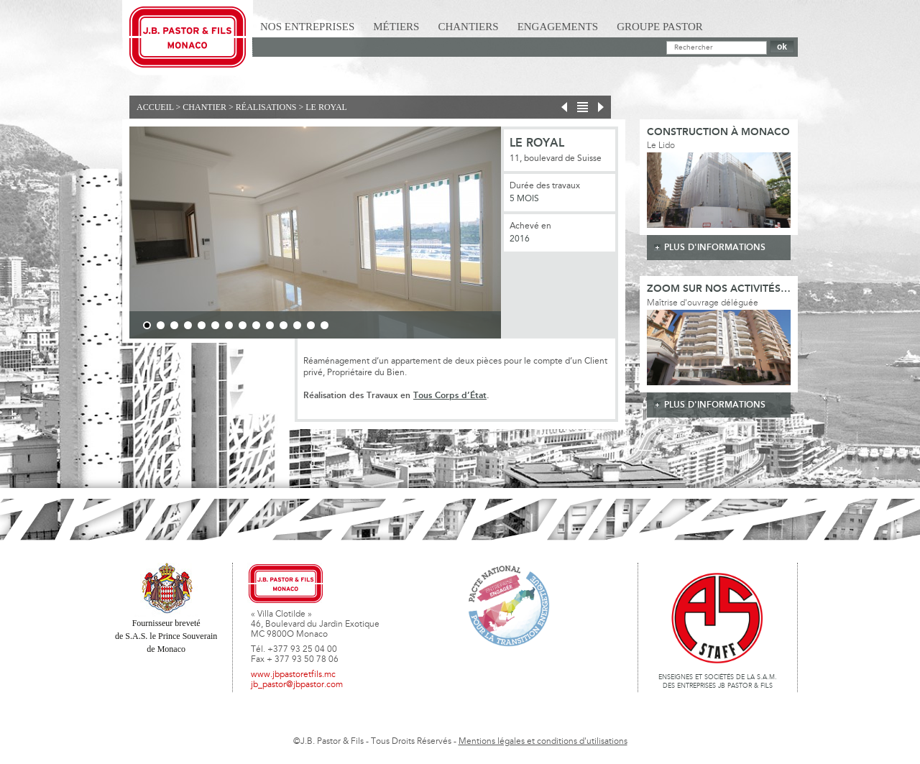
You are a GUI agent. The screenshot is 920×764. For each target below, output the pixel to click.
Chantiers (468, 26)
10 (270, 325)
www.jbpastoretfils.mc (293, 675)
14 (324, 325)
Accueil (155, 107)
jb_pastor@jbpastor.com (297, 685)
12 (297, 325)
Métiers (396, 26)
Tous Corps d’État (450, 395)
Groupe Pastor (660, 26)
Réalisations (266, 107)
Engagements (558, 26)
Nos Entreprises (307, 26)
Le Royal (326, 107)
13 (311, 325)
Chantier (204, 107)
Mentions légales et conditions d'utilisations (543, 742)
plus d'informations (714, 247)
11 (284, 325)
